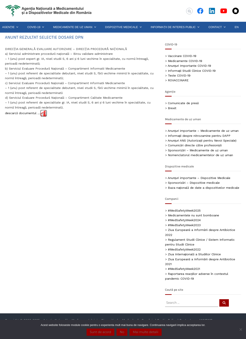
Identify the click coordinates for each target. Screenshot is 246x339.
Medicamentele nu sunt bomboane (193, 215)
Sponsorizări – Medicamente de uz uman (198, 150)
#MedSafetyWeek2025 (184, 210)
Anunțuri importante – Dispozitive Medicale (199, 178)
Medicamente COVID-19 (185, 61)
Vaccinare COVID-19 (182, 56)
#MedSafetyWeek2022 (184, 249)
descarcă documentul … (22, 113)
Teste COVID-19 (179, 75)
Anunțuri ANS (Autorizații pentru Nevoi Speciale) (202, 140)
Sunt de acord (100, 332)
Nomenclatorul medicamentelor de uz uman (200, 155)
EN (237, 27)
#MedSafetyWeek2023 (184, 225)
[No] (240, 329)
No (122, 332)
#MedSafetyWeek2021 (184, 269)
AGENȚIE (10, 27)
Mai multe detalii (145, 332)
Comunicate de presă (183, 103)
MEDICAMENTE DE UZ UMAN (75, 27)
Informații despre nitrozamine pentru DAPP (199, 135)
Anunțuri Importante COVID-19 (189, 65)
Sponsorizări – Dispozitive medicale (194, 182)
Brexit (172, 108)
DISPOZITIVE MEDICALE (123, 27)
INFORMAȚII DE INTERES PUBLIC (175, 27)
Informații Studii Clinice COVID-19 (192, 70)
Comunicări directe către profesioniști (195, 145)
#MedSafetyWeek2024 (184, 220)
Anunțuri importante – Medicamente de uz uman (203, 130)
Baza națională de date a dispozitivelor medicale (203, 187)
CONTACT (217, 27)
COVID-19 (35, 27)
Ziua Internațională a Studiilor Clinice (194, 254)
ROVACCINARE (178, 80)
